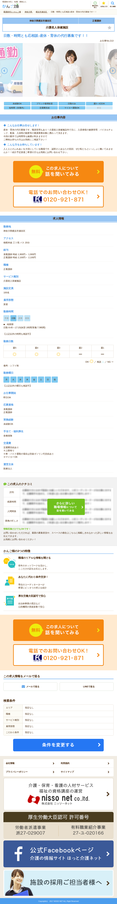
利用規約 (65, 763)
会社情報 (10, 763)
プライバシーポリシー (17, 772)
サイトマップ (67, 772)
